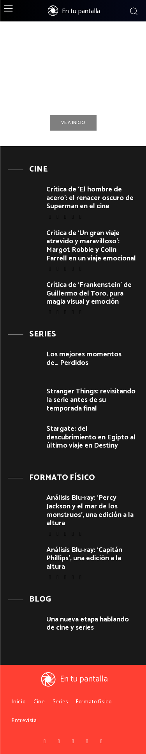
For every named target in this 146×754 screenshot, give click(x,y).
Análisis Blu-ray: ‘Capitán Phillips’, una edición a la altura (84, 558)
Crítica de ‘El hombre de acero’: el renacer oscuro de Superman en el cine (90, 198)
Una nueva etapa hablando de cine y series (87, 624)
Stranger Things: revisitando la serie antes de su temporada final (90, 400)
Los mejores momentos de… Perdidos (83, 359)
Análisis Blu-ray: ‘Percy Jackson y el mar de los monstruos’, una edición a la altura (90, 510)
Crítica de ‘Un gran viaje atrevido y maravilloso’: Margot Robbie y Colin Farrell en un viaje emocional (91, 245)
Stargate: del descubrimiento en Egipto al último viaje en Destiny (90, 437)
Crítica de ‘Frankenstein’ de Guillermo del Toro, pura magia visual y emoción (89, 293)
